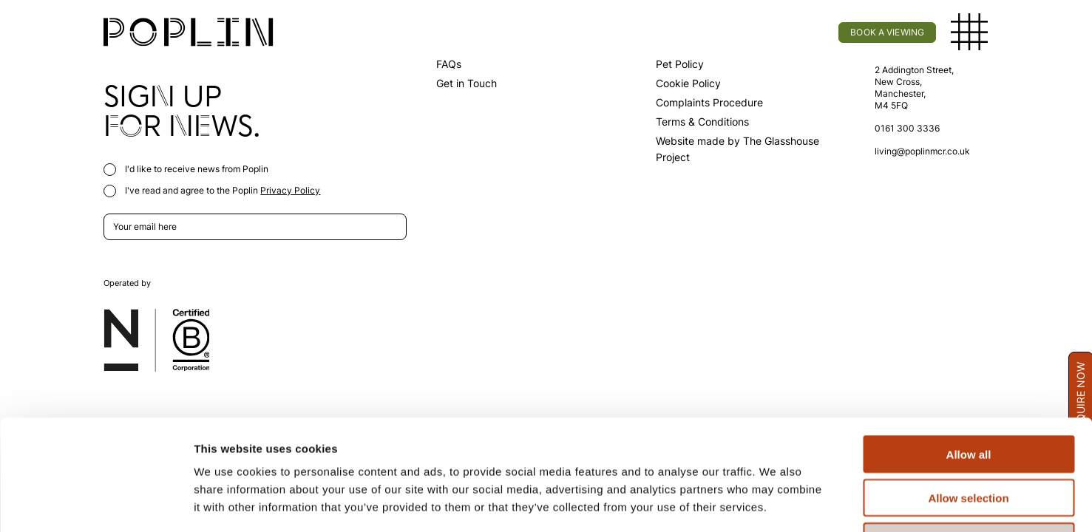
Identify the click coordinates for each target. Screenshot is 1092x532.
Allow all (968, 350)
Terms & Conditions (702, 121)
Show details (776, 503)
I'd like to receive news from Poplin (186, 168)
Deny (969, 438)
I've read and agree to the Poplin (212, 190)
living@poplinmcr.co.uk (922, 151)
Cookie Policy (688, 83)
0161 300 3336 (907, 128)
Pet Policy (680, 64)
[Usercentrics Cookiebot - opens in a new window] (95, 503)
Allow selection (968, 394)
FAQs (448, 64)
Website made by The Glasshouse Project (737, 148)
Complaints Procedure (709, 102)
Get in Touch (466, 83)
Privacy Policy (290, 190)
